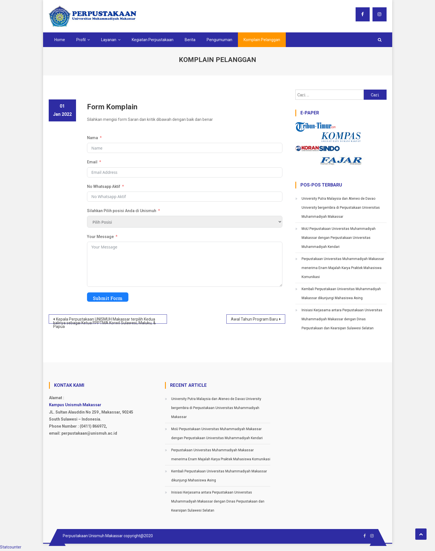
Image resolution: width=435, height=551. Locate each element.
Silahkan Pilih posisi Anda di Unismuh (121, 210)
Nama (92, 137)
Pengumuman (219, 39)
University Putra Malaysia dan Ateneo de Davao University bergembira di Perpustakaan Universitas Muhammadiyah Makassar (341, 208)
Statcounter (10, 547)
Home (59, 39)
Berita (190, 39)
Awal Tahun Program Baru (254, 319)
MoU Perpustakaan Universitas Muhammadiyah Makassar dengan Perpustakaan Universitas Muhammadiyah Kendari (339, 238)
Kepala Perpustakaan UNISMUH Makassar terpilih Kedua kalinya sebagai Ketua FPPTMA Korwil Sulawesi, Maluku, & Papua (104, 320)
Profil (81, 39)
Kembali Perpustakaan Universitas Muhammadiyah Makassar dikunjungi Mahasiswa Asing (341, 293)
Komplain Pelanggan (262, 39)
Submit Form (107, 298)
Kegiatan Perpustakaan (152, 39)
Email (92, 162)
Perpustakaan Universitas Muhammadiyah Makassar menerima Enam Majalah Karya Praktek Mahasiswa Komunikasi (343, 268)
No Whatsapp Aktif (103, 186)
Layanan (108, 39)
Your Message (100, 236)
